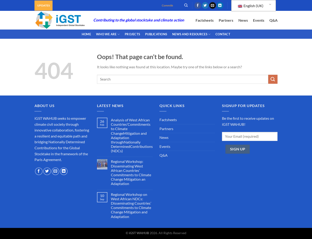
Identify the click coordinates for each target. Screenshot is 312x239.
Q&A (273, 20)
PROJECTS (132, 34)
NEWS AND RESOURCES (191, 34)
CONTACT (222, 34)
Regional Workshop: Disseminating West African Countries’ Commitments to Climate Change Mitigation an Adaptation (131, 172)
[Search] (186, 5)
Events (258, 20)
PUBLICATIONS (156, 34)
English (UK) (250, 5)
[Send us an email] (212, 5)
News (243, 20)
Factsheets (205, 20)
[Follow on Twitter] (205, 5)
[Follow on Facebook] (197, 5)
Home (86, 34)
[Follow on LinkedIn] (220, 5)
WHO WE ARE (108, 34)
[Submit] (273, 79)
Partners (226, 20)
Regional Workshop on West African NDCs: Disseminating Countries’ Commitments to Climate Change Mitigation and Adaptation (131, 205)
